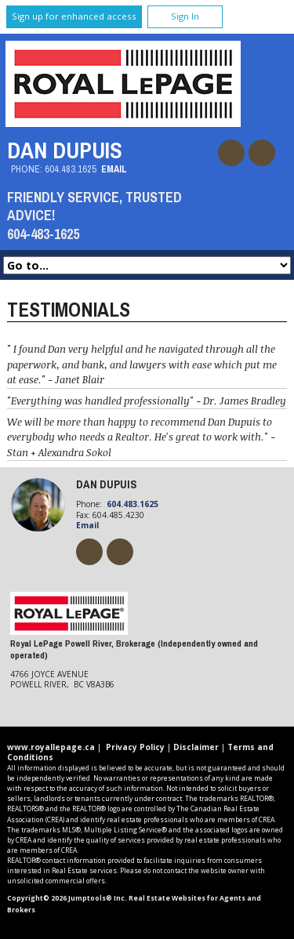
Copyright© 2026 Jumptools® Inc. (67, 898)
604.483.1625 (70, 169)
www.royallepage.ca (51, 746)
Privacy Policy (135, 746)
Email (114, 169)
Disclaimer (196, 746)
